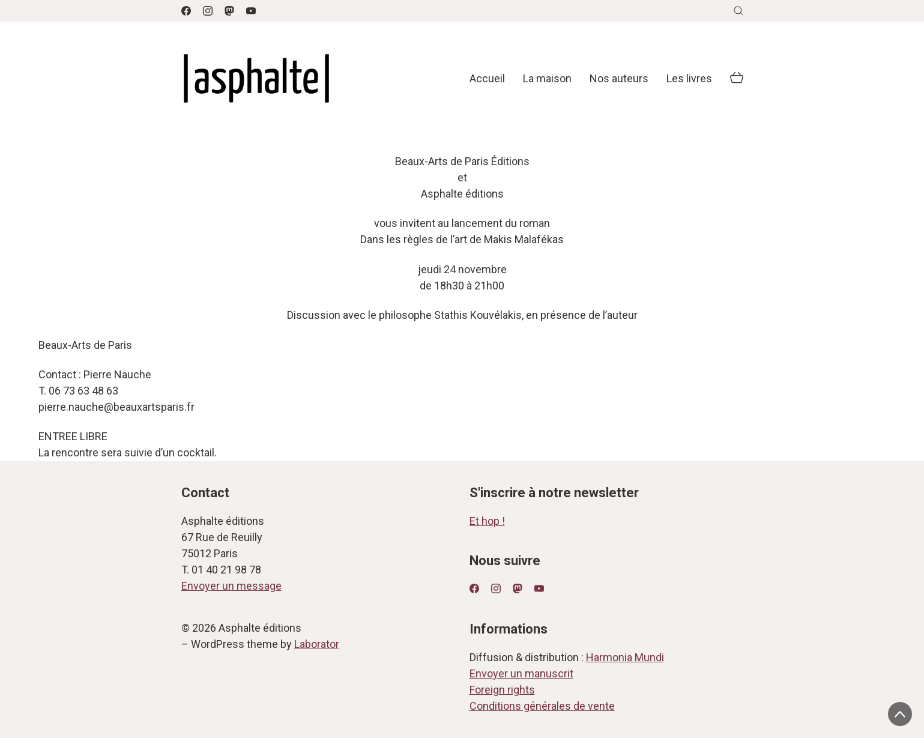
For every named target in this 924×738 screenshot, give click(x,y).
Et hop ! (487, 521)
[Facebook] (186, 11)
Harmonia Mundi (625, 657)
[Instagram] (208, 11)
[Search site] (738, 11)
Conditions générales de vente (542, 706)
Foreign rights (502, 689)
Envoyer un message (231, 585)
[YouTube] (251, 11)
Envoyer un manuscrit (521, 673)
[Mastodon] (229, 11)
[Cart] (736, 78)
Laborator (316, 644)
